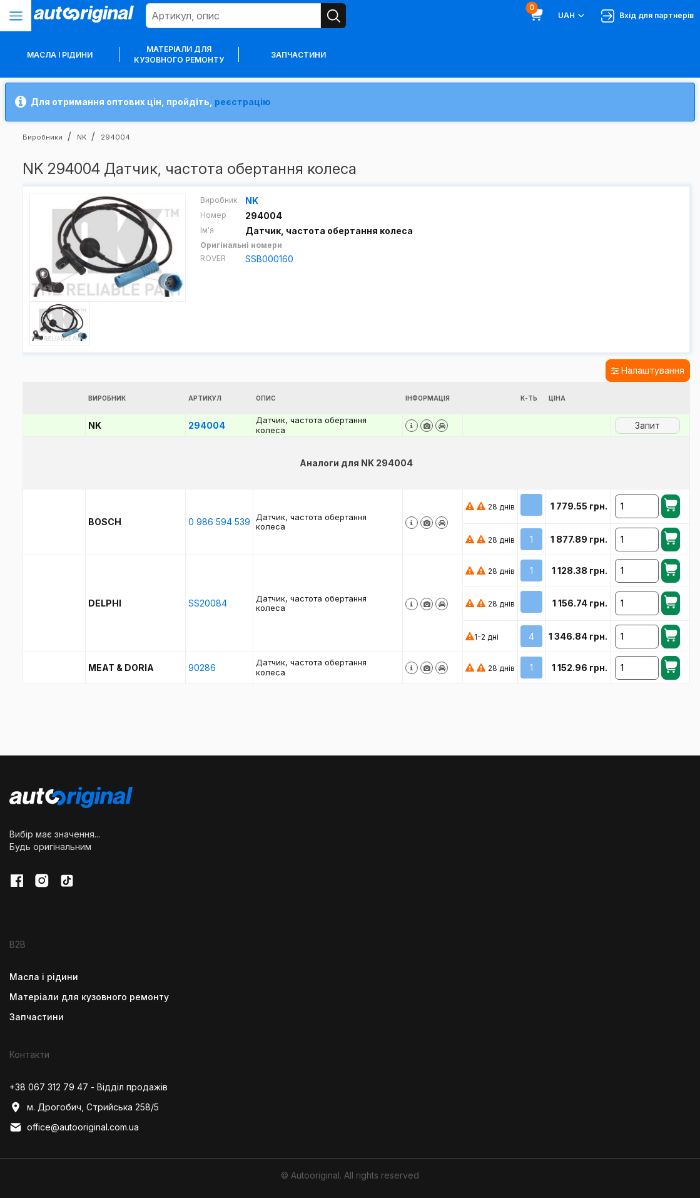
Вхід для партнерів (647, 16)
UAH (572, 16)
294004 (206, 425)
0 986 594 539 (219, 521)
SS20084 (207, 603)
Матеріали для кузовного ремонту (179, 54)
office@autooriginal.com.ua (74, 1127)
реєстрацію (243, 101)
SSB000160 (269, 258)
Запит (647, 425)
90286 (202, 667)
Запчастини (298, 54)
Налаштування (647, 370)
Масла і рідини (43, 976)
